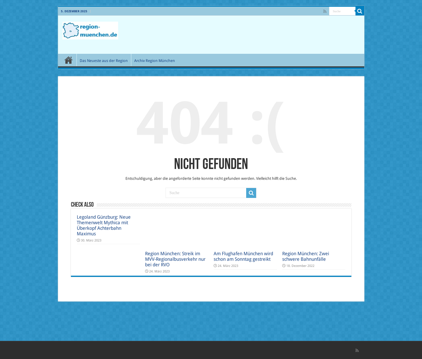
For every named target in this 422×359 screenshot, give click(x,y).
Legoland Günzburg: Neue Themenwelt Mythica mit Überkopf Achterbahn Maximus (104, 225)
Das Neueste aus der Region (104, 60)
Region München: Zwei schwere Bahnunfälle (305, 256)
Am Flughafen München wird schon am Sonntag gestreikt (243, 256)
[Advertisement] (253, 35)
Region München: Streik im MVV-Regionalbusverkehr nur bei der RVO (175, 259)
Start (68, 60)
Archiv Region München (154, 60)
